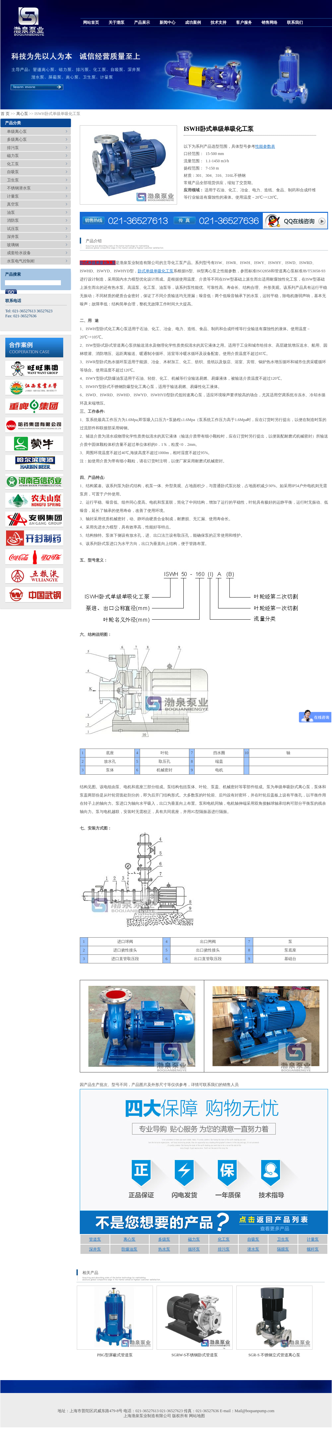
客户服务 (244, 22)
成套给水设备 (19, 253)
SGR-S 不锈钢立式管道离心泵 (274, 1355)
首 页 (5, 113)
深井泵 (13, 236)
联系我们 (295, 22)
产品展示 (142, 22)
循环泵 (194, 1249)
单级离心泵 (17, 131)
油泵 (11, 212)
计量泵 (13, 196)
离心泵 (22, 113)
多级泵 (164, 1239)
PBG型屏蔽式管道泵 (114, 1355)
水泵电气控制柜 (21, 261)
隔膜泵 (283, 1249)
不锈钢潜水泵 (19, 188)
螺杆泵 (313, 1249)
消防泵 (13, 220)
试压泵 (13, 228)
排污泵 (13, 147)
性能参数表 (265, 146)
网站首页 (91, 22)
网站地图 (197, 1415)
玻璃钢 (13, 245)
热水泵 (164, 1249)
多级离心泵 (17, 139)
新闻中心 (167, 22)
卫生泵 (13, 180)
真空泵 (13, 204)
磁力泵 (13, 155)
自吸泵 (13, 172)
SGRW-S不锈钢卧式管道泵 (194, 1355)
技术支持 (218, 22)
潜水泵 (253, 1249)
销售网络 (269, 22)
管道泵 (95, 1239)
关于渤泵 (116, 22)
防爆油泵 (129, 1249)
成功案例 (193, 22)
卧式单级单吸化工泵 (98, 262)
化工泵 (13, 164)
